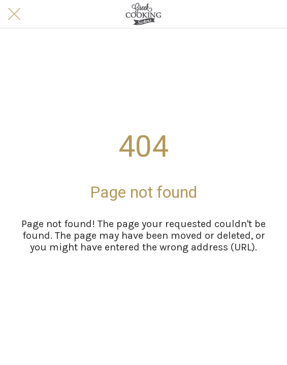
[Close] (14, 14)
